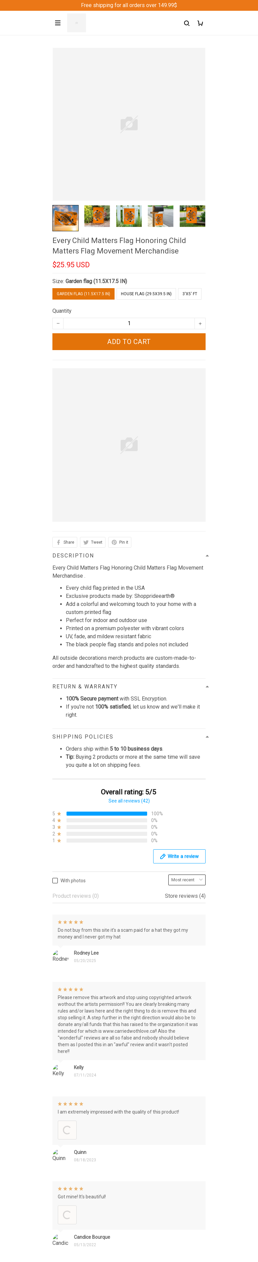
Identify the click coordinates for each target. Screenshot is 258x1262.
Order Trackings (70, 1088)
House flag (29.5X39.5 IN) (146, 294)
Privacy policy (68, 1145)
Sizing (59, 1111)
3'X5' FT (189, 294)
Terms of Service (72, 1179)
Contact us (64, 1077)
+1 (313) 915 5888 (74, 1013)
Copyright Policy (71, 1191)
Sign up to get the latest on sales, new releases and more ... (122, 1225)
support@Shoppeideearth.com (88, 1022)
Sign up (189, 1238)
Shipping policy (70, 1168)
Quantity (62, 311)
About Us (63, 1065)
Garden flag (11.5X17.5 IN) (96, 281)
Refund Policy (68, 1157)
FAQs (58, 1100)
